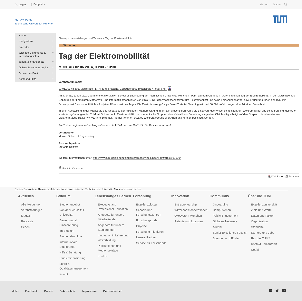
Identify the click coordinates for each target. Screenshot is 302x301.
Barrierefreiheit (112, 291)
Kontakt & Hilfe (52, 78)
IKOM (118, 125)
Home (22, 35)
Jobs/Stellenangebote (52, 61)
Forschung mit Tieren (149, 231)
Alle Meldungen (31, 204)
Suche (280, 4)
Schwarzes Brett (52, 73)
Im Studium (66, 230)
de (261, 4)
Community (219, 196)
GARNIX (138, 125)
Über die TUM (259, 196)
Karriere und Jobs (262, 232)
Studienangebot (69, 204)
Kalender (52, 46)
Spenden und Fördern (227, 238)
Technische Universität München (280, 17)
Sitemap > (64, 38)
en (266, 4)
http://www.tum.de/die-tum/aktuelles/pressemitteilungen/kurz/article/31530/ (137, 157)
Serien (25, 227)
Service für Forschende (151, 243)
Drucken (292, 176)
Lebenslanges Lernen (113, 196)
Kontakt (64, 274)
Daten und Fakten (262, 215)
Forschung (142, 196)
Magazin (26, 215)
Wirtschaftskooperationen (191, 210)
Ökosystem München (188, 215)
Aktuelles (26, 196)
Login (21, 4)
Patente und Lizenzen (188, 221)
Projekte (141, 226)
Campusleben (222, 210)
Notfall (255, 249)
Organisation (259, 221)
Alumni (217, 227)
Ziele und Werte (261, 210)
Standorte (257, 227)
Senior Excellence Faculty (229, 232)
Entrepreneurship (185, 204)
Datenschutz (68, 291)
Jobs (15, 291)
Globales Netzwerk (225, 221)
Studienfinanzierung (72, 258)
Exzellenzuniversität (264, 204)
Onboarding (220, 204)
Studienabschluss (70, 236)
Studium (63, 196)
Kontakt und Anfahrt (264, 244)
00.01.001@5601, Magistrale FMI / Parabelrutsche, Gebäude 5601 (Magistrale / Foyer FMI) (113, 88)
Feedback (31, 291)
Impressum (89, 291)
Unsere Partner (146, 237)
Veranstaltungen (31, 210)
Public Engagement (225, 215)
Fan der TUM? (260, 238)
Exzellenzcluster (146, 204)
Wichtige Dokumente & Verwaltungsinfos (52, 52)
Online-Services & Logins (52, 67)
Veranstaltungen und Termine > (87, 38)
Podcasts (27, 221)
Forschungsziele (146, 220)
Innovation (180, 196)
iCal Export (276, 176)
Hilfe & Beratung (70, 252)
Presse (48, 291)
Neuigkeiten (52, 41)
